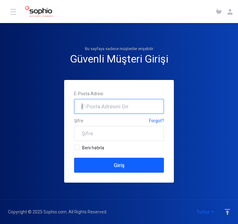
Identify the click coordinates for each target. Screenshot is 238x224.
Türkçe (205, 211)
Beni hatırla (89, 147)
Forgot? (156, 120)
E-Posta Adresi (88, 93)
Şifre (78, 120)
